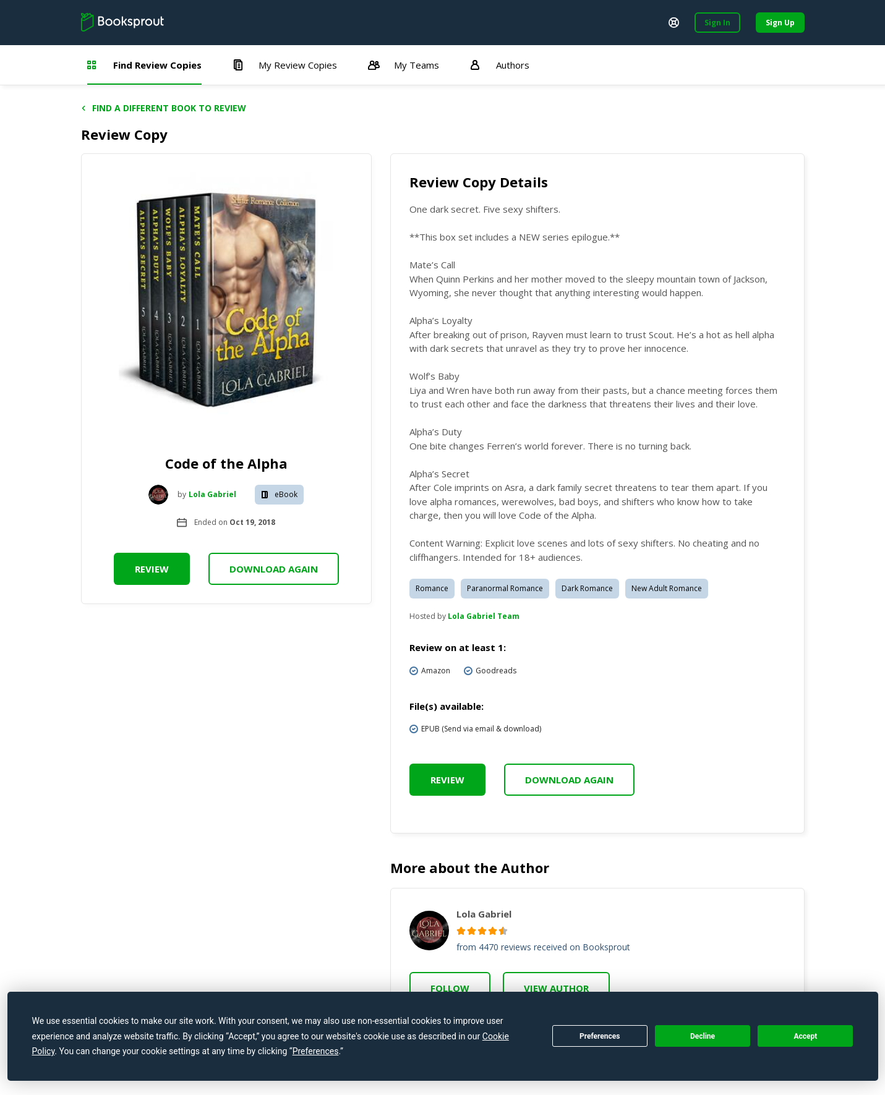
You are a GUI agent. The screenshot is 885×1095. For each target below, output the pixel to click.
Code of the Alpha (226, 463)
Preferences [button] (316, 1051)
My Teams (403, 65)
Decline (702, 1036)
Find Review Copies (144, 65)
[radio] (461, 930)
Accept (805, 1036)
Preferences (599, 1036)
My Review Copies (285, 65)
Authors (499, 65)
